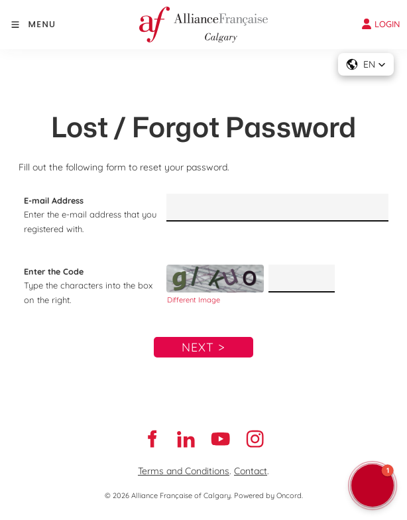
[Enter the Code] (301, 278)
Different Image (193, 299)
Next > (203, 347)
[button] (366, 64)
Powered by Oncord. (268, 495)
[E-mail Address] (277, 208)
